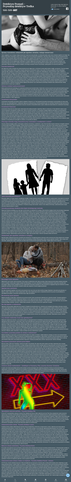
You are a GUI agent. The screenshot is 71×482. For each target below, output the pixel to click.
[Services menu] (68, 475)
